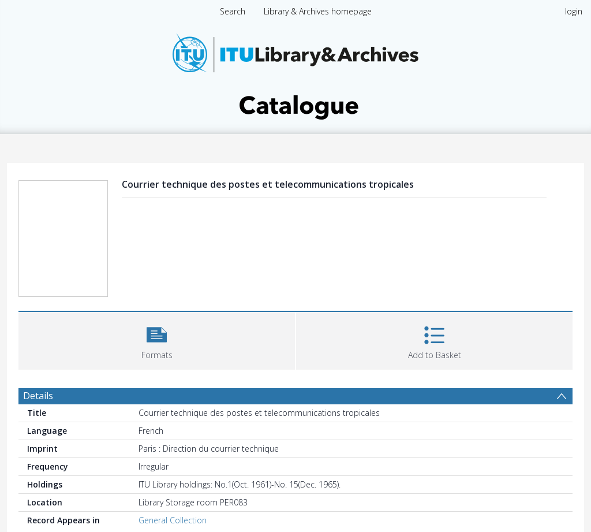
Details (38, 395)
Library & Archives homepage (318, 11)
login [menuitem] (573, 11)
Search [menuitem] (232, 11)
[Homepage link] (295, 73)
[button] (156, 339)
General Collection (173, 520)
